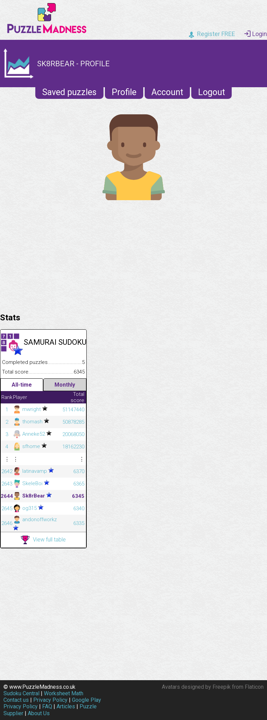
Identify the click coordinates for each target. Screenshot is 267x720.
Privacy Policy (50, 700)
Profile (124, 92)
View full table (43, 540)
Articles (66, 706)
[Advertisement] (133, 255)
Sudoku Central (21, 693)
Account (167, 92)
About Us (39, 713)
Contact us (16, 700)
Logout (211, 92)
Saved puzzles (69, 92)
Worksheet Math (63, 693)
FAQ (47, 706)
